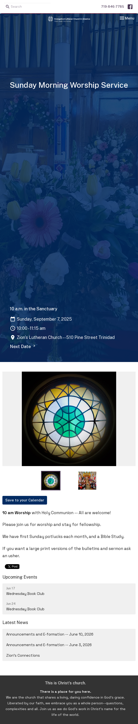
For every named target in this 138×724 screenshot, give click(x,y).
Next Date (23, 346)
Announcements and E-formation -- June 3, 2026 (49, 645)
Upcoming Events (19, 577)
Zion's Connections (23, 655)
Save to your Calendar (24, 500)
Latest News (15, 622)
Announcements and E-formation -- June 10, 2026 (49, 634)
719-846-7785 (112, 6)
